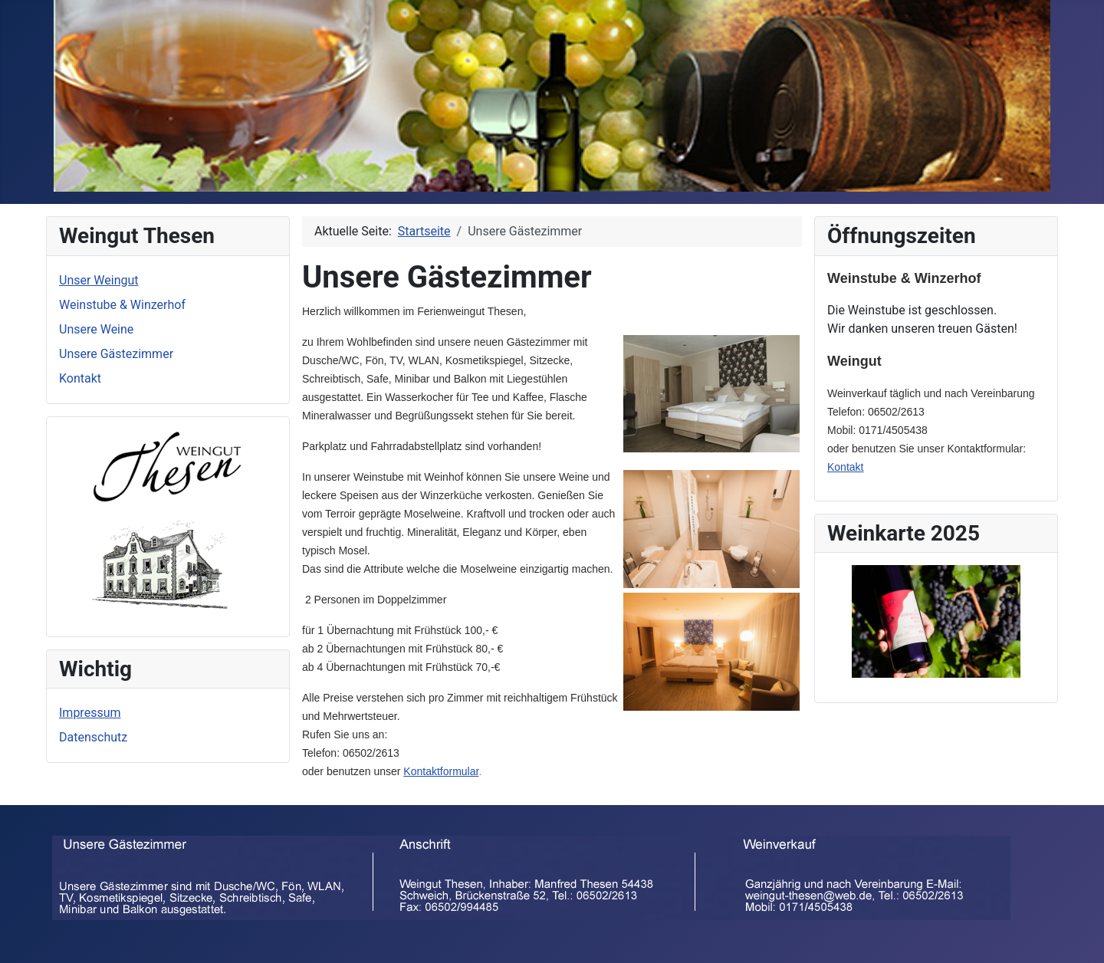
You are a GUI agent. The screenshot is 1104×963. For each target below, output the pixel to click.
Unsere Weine (96, 329)
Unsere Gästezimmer (116, 354)
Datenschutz (93, 737)
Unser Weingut (99, 280)
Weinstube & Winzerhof (122, 304)
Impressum (90, 712)
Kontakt (80, 378)
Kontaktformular (440, 771)
